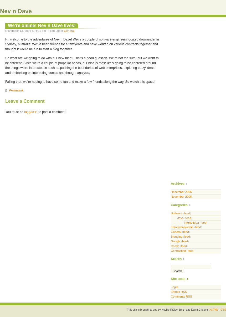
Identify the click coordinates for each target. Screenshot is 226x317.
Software (176, 213)
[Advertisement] (188, 101)
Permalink (16, 90)
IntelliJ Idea (191, 222)
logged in (31, 112)
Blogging (176, 236)
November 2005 (181, 196)
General (69, 30)
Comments (181, 296)
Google (175, 241)
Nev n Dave (16, 11)
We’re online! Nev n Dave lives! (42, 25)
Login (174, 287)
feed (187, 213)
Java (180, 217)
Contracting (178, 250)
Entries (179, 291)
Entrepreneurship (182, 227)
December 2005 (181, 191)
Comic (175, 246)
